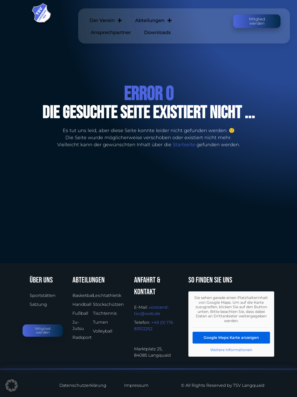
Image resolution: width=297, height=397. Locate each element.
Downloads (157, 32)
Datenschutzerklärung (78, 385)
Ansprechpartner (111, 32)
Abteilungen (153, 20)
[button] (11, 385)
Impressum (136, 385)
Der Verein (105, 20)
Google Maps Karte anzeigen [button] (231, 337)
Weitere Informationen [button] (231, 350)
